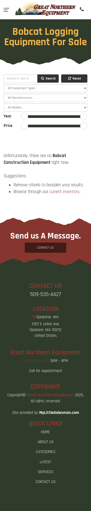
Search (48, 78)
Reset (74, 78)
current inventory (65, 191)
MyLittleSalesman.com (59, 412)
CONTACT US (45, 247)
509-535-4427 (45, 294)
